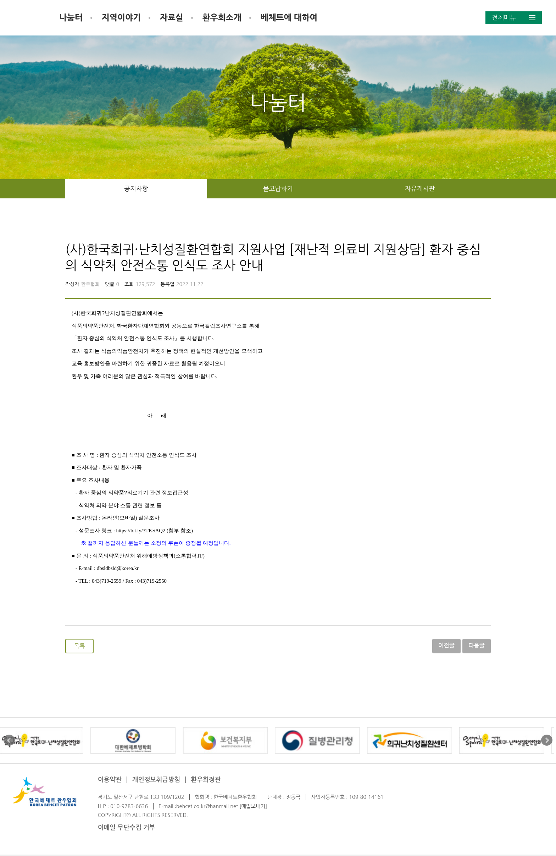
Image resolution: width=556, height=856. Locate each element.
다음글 (477, 646)
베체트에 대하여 (342, 17)
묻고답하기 (278, 189)
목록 (79, 646)
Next (546, 741)
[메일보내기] (253, 807)
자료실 (225, 17)
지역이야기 (174, 17)
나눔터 (124, 17)
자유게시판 (420, 189)
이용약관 (110, 781)
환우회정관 (206, 781)
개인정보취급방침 (156, 781)
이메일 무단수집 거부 (126, 829)
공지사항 (136, 189)
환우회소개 (275, 17)
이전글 (447, 646)
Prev (9, 741)
